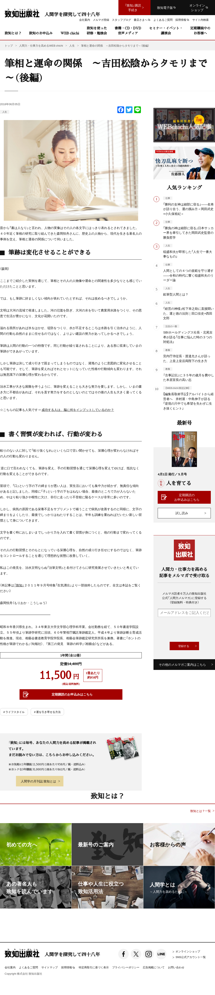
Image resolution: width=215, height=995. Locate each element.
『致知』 (19, 585)
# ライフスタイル (14, 712)
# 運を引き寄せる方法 (47, 712)
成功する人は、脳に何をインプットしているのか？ (78, 409)
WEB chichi (69, 33)
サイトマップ (49, 967)
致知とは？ (13, 33)
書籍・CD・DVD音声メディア (128, 30)
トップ (9, 45)
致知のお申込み (40, 33)
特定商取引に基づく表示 (94, 967)
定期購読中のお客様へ (200, 30)
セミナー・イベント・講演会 (166, 30)
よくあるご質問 (28, 967)
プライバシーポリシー (125, 967)
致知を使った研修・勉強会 (97, 30)
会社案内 (10, 967)
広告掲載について (154, 967)
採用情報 (68, 967)
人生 (4, 112)
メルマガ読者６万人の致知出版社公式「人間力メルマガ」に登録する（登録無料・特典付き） (184, 597)
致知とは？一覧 (200, 811)
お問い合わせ (176, 967)
